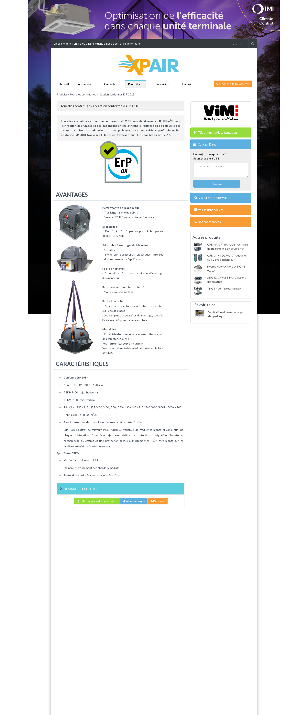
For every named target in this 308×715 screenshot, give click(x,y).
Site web (158, 501)
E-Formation (161, 84)
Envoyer (217, 184)
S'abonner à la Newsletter (233, 84)
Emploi (186, 84)
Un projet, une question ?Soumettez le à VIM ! (209, 156)
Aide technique (134, 501)
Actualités (84, 84)
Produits (134, 84)
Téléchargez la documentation (96, 501)
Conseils (109, 84)
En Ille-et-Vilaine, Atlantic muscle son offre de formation (108, 43)
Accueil (64, 84)
